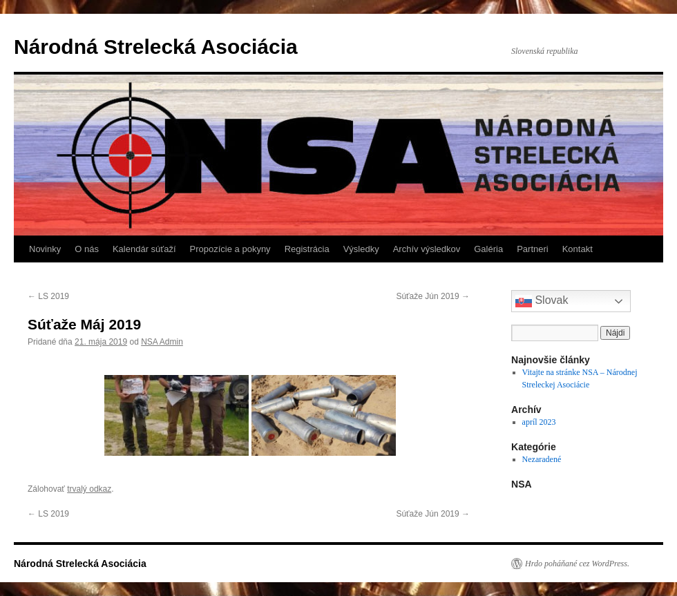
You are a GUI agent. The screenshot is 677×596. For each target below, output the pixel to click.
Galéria (488, 249)
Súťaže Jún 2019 (433, 296)
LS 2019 (48, 296)
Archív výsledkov (427, 249)
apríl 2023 (539, 422)
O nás (87, 249)
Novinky (45, 249)
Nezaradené (542, 459)
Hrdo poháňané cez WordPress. (577, 563)
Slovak (541, 301)
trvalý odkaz (89, 489)
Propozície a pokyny (230, 249)
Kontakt (577, 249)
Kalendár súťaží (144, 249)
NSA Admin (162, 342)
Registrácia (307, 249)
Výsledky (361, 249)
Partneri (533, 249)
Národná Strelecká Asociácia (156, 46)
